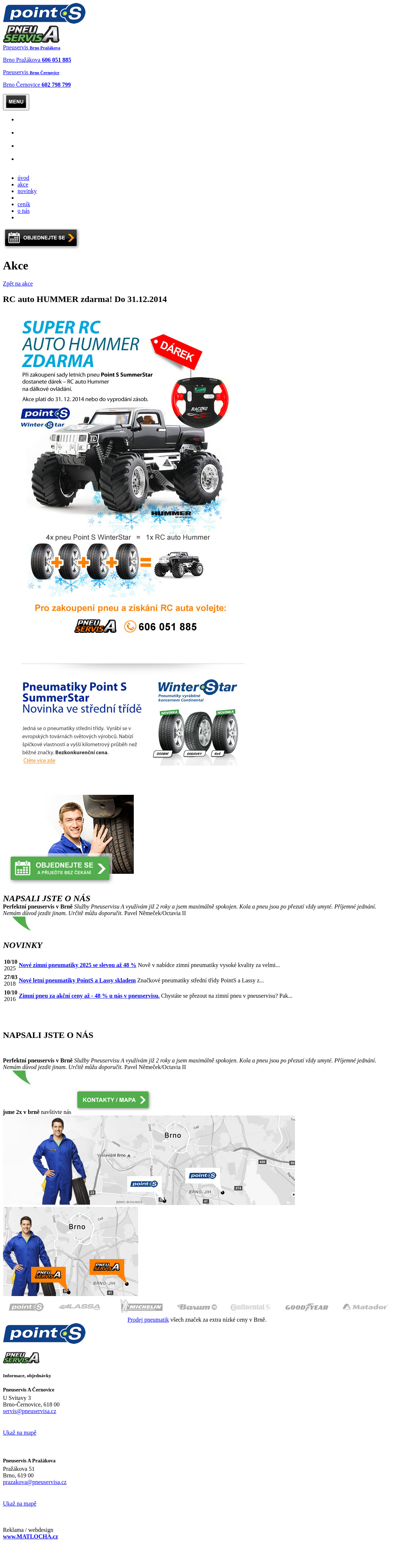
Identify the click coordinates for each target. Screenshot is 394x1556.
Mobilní (30, 149)
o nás (24, 211)
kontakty (28, 217)
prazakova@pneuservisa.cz (35, 1482)
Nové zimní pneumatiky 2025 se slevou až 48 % (77, 965)
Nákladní (30, 135)
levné (24, 162)
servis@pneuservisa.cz (29, 1411)
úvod (23, 178)
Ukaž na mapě (20, 1433)
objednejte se (33, 197)
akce (23, 184)
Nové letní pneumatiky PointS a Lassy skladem (77, 980)
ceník (24, 204)
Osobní (30, 122)
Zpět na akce (18, 283)
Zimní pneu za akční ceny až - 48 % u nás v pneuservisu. (89, 996)
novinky (27, 191)
